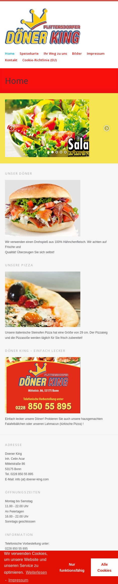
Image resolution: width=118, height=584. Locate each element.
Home (10, 53)
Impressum (95, 53)
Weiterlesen (36, 572)
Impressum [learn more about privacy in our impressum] (18, 580)
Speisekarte (29, 53)
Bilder (77, 53)
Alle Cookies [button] (104, 567)
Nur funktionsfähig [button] (72, 567)
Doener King (61, 26)
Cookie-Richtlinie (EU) (39, 60)
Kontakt (11, 60)
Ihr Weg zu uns (55, 53)
